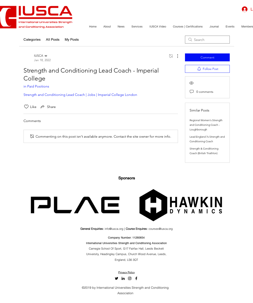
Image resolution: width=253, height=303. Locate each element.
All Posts (52, 39)
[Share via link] (48, 106)
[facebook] (136, 278)
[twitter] (116, 278)
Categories (32, 39)
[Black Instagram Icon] (129, 278)
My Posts (72, 39)
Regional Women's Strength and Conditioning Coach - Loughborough (206, 125)
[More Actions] (175, 56)
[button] (107, 26)
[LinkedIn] (123, 278)
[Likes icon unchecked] (26, 106)
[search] (207, 40)
